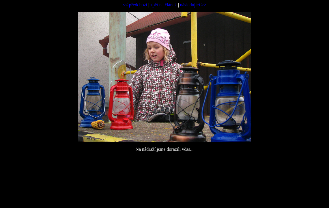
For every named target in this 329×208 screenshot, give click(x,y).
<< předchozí (135, 4)
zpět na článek (163, 4)
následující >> (193, 4)
